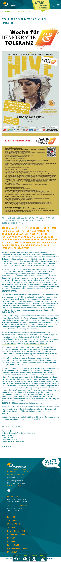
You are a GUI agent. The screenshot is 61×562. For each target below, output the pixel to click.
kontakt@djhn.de (14, 492)
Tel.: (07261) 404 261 (10, 440)
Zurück (7, 447)
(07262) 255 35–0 (17, 487)
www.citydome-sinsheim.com (35, 343)
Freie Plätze (43, 556)
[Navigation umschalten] (58, 5)
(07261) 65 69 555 (9, 343)
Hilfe (17, 556)
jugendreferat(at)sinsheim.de (13, 442)
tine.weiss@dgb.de (43, 289)
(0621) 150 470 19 (9, 291)
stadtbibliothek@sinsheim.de (30, 403)
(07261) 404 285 (8, 403)
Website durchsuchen (53, 5)
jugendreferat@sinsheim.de (12, 419)
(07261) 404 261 (33, 419)
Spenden (34, 556)
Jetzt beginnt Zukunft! (41, 6)
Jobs (26, 556)
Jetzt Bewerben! (51, 462)
